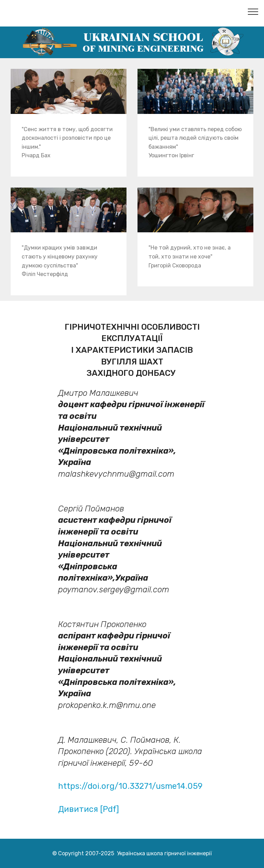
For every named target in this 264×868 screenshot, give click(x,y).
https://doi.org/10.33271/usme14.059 (130, 786)
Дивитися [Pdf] (88, 809)
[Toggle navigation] (253, 11)
